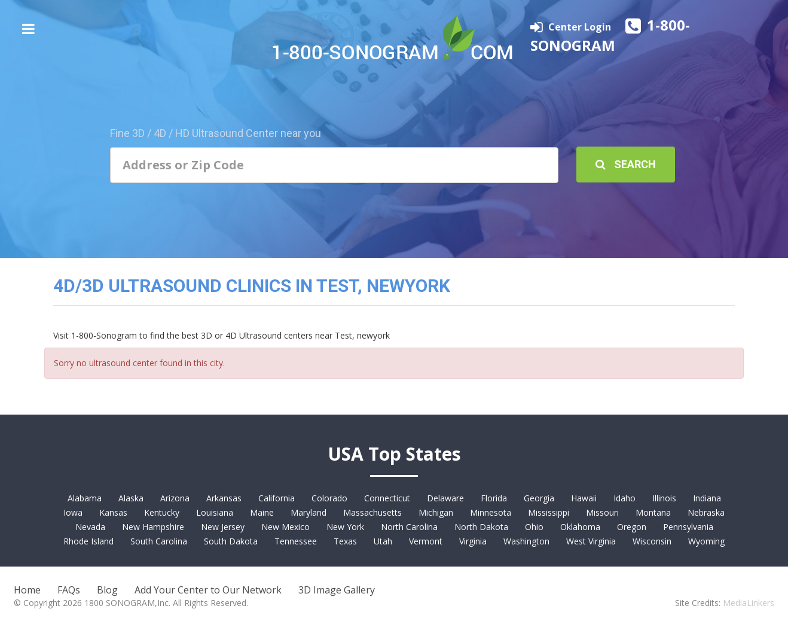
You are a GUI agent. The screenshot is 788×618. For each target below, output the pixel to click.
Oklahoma (580, 526)
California (276, 498)
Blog (107, 589)
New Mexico (285, 526)
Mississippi (548, 512)
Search (625, 164)
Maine (262, 512)
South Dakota (231, 541)
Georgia (539, 498)
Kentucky (161, 512)
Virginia (473, 541)
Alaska (130, 498)
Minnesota (490, 512)
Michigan (436, 512)
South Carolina (158, 541)
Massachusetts (372, 512)
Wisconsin (652, 541)
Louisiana (214, 512)
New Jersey (223, 526)
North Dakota (481, 526)
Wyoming (706, 541)
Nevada (90, 526)
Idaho (624, 498)
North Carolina (409, 526)
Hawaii (584, 498)
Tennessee (295, 541)
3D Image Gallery (336, 589)
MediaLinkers (748, 602)
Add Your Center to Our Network (208, 589)
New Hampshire (153, 526)
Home (27, 589)
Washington (526, 541)
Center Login (580, 27)
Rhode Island (88, 541)
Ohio (534, 526)
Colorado (329, 498)
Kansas (113, 512)
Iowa (73, 512)
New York (345, 526)
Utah (383, 541)
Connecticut (387, 498)
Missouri (602, 512)
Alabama (85, 498)
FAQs (68, 589)
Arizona (175, 498)
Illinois (664, 498)
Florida (494, 498)
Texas (345, 541)
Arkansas (224, 498)
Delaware (445, 498)
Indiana (707, 498)
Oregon (631, 526)
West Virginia (591, 541)
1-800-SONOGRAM (610, 35)
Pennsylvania (688, 526)
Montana (653, 512)
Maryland (308, 512)
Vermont (425, 541)
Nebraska (706, 512)
